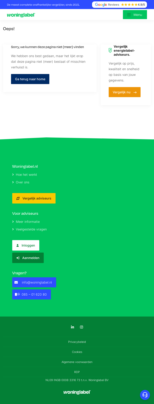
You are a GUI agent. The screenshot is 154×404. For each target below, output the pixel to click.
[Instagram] (81, 327)
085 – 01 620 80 (30, 294)
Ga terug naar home (30, 79)
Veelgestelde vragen (29, 229)
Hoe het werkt (24, 175)
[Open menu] (135, 14)
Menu (138, 14)
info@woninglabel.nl (33, 282)
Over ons (20, 182)
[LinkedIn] (72, 327)
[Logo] (22, 14)
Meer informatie (26, 222)
